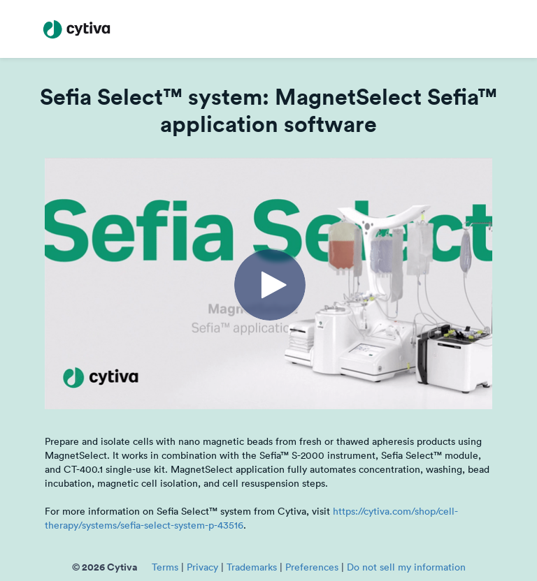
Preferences (311, 567)
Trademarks (252, 567)
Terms (165, 567)
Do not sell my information (406, 567)
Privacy (202, 567)
